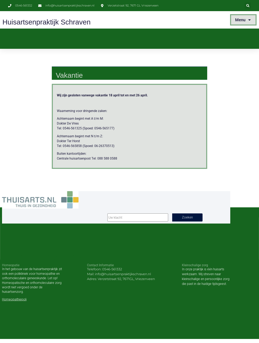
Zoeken (187, 217)
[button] (248, 5)
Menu (243, 20)
